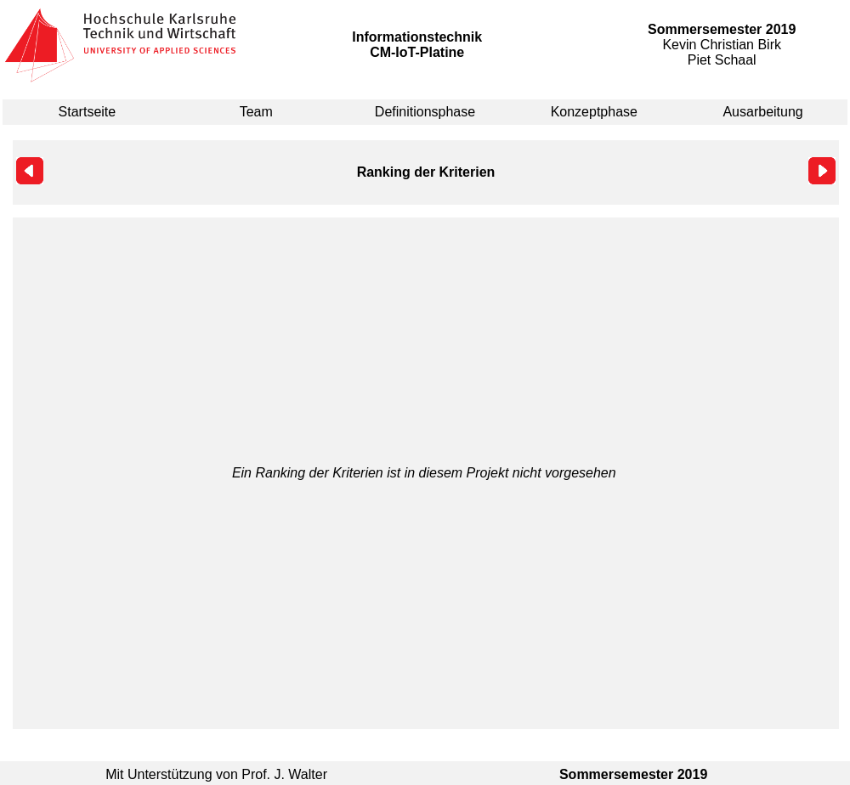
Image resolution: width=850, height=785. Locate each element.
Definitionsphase (425, 111)
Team (256, 111)
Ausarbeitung (762, 111)
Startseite (87, 111)
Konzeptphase (594, 111)
